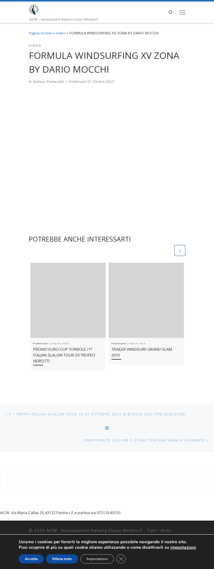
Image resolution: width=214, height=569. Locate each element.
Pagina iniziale (40, 33)
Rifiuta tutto (62, 558)
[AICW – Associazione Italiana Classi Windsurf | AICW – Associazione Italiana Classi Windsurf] (34, 9)
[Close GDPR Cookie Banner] (121, 558)
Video (61, 33)
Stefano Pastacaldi (48, 81)
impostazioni (183, 547)
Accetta (31, 558)
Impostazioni (97, 558)
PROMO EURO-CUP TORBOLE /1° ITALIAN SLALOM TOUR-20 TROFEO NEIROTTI (64, 355)
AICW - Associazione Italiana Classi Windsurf (94, 530)
